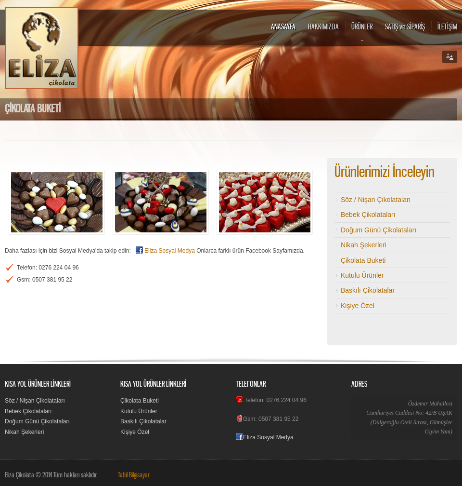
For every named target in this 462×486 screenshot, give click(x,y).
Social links (450, 57)
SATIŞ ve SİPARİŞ (405, 27)
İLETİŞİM (447, 27)
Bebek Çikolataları (368, 214)
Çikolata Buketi (363, 260)
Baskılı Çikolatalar (368, 290)
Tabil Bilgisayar (134, 475)
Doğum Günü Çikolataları (378, 230)
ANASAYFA (283, 27)
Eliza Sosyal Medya (169, 250)
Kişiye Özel (357, 306)
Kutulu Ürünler (362, 275)
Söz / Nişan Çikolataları (376, 199)
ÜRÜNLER (361, 34)
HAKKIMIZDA (323, 27)
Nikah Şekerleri (363, 245)
